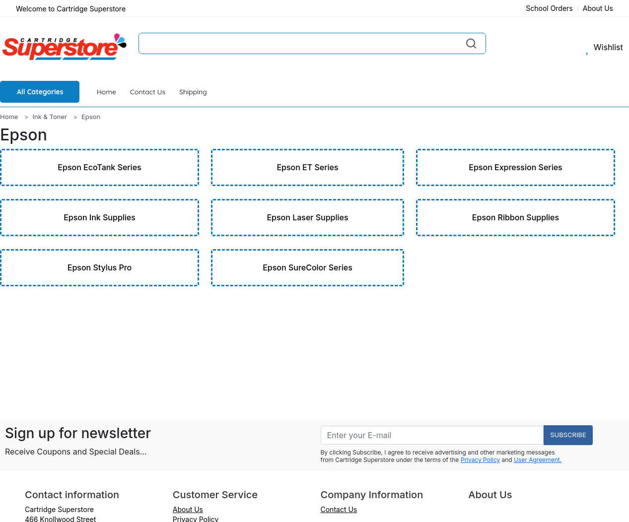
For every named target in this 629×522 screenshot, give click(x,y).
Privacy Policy (480, 459)
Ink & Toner (50, 117)
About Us (598, 8)
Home (106, 91)
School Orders (549, 8)
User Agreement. (537, 459)
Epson (90, 117)
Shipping (193, 91)
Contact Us (147, 91)
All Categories (40, 91)
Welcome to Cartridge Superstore (71, 8)
